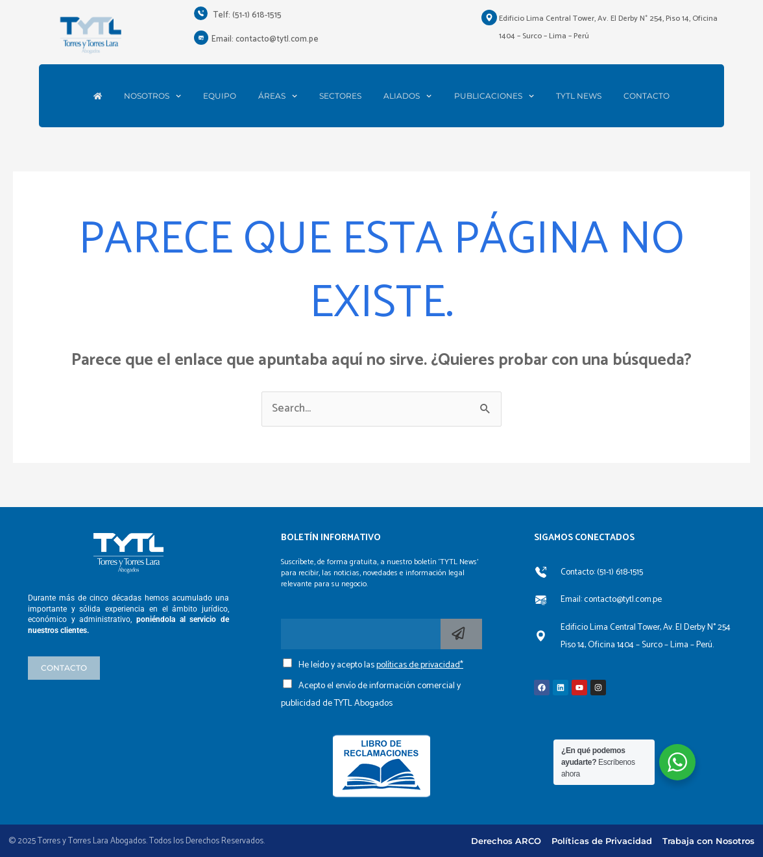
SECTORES (340, 96)
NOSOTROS (152, 96)
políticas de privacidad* (419, 665)
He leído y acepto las (380, 665)
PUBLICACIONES (494, 96)
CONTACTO (647, 96)
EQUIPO (219, 96)
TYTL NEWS (578, 96)
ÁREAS (277, 96)
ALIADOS (407, 96)
